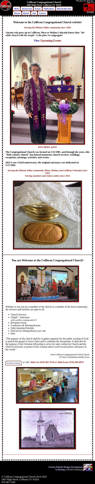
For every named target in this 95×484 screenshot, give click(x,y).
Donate (26, 13)
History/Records (64, 9)
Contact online (13, 363)
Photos (17, 13)
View (37, 40)
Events (38, 9)
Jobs (34, 13)
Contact (42, 13)
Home (16, 9)
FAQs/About (49, 9)
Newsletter (27, 9)
